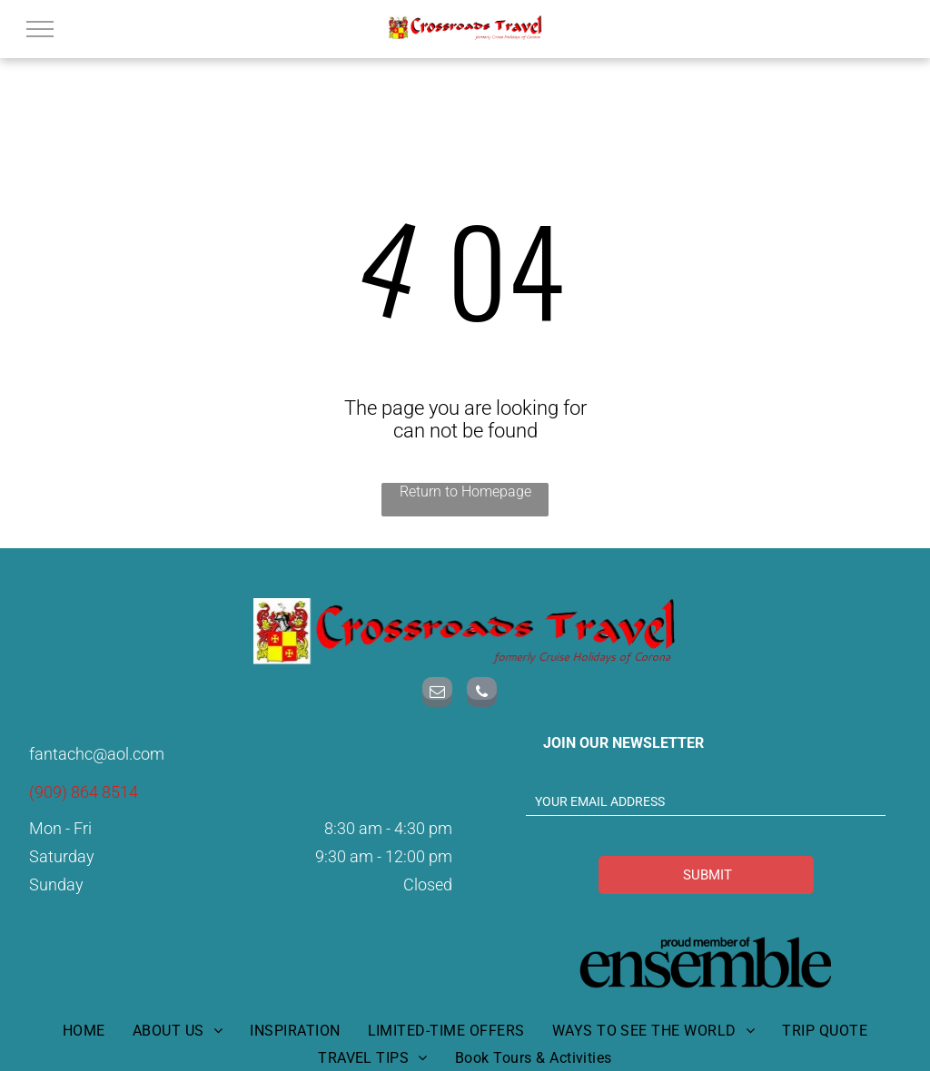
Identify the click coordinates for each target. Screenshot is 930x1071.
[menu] (40, 29)
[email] (437, 694)
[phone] (482, 694)
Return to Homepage (465, 491)
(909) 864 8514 (83, 791)
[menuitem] (84, 1011)
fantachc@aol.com (96, 753)
